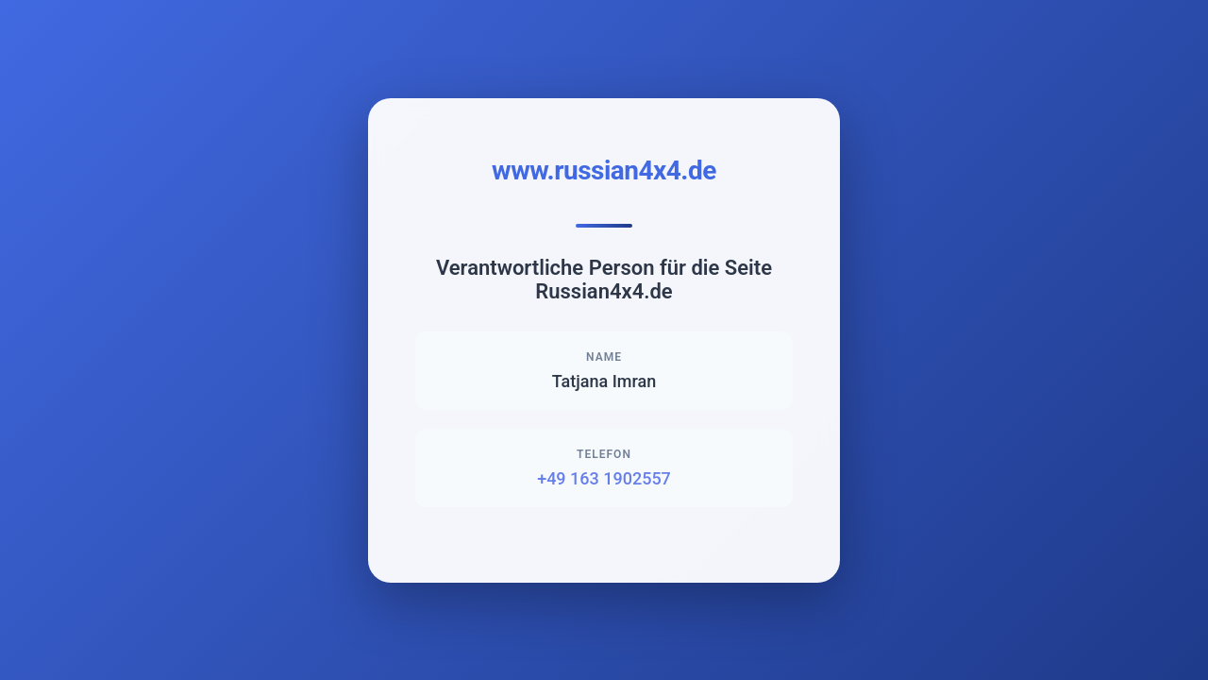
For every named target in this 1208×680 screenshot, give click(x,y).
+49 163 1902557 (604, 478)
